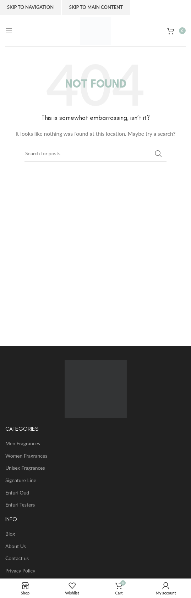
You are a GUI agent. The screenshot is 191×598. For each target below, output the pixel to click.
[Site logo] (95, 30)
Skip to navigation (30, 7)
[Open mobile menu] (9, 31)
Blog (10, 534)
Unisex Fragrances (25, 468)
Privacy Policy (20, 571)
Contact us (17, 558)
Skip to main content (96, 7)
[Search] (95, 153)
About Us (15, 546)
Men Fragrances (22, 443)
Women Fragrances (26, 456)
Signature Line (20, 480)
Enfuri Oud (17, 493)
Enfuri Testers (20, 505)
